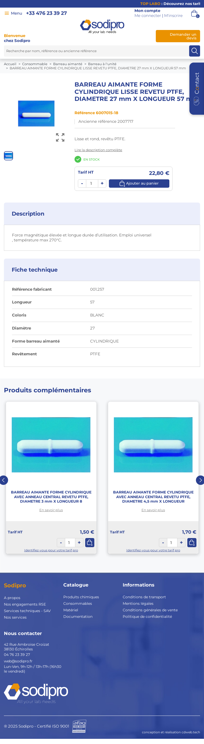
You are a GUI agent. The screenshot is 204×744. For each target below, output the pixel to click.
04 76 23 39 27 (17, 654)
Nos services (15, 617)
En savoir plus (51, 510)
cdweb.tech (191, 732)
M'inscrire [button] (173, 15)
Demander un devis (183, 36)
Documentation (77, 616)
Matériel (70, 610)
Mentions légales (138, 603)
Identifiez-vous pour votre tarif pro (51, 550)
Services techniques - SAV (27, 610)
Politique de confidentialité (147, 616)
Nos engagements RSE (25, 604)
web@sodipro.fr (18, 661)
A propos (12, 597)
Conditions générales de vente (150, 610)
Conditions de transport (144, 597)
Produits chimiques (81, 597)
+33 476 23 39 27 (46, 13)
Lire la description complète (98, 150)
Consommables (77, 603)
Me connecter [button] (147, 15)
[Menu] (7, 13)
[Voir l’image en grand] (60, 137)
